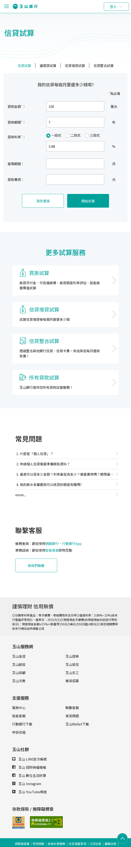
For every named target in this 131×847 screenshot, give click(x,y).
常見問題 (72, 715)
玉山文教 (19, 680)
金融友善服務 (56, 844)
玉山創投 (19, 664)
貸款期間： (17, 122)
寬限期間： (16, 163)
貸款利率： (17, 136)
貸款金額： (17, 106)
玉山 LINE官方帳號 (29, 759)
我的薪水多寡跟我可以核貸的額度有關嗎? (51, 484)
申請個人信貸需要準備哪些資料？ (45, 463)
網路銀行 (52, 543)
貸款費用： (16, 179)
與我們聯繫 (36, 565)
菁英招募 (72, 680)
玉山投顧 (19, 672)
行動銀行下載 (22, 724)
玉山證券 (72, 656)
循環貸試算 (48, 65)
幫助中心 (19, 707)
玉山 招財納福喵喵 (29, 767)
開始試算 (88, 200)
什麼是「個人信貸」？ (36, 453)
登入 (113, 6)
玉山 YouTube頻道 (29, 791)
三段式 (95, 135)
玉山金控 (19, 656)
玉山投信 (72, 664)
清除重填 (43, 200)
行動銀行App (72, 543)
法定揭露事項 (77, 844)
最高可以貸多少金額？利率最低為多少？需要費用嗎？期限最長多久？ (64, 475)
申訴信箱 (19, 732)
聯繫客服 (72, 707)
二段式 (76, 135)
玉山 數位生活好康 (29, 775)
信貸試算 (24, 65)
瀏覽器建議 (22, 844)
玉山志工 (72, 672)
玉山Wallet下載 (77, 724)
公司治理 (95, 844)
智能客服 (52, 550)
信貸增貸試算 (75, 65)
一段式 (56, 135)
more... (20, 494)
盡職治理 (110, 844)
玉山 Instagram (26, 783)
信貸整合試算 (104, 65)
